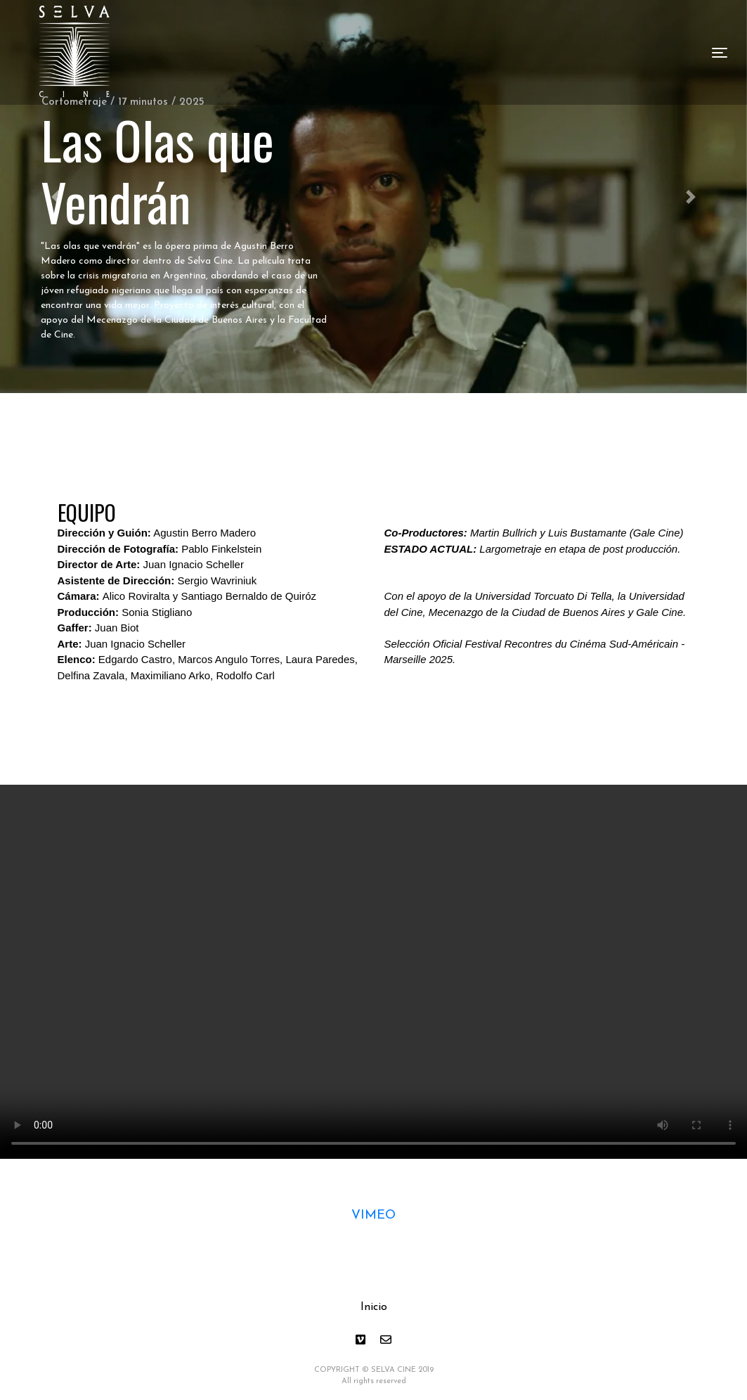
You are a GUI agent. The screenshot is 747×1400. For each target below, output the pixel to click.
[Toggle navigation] (719, 52)
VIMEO (373, 1215)
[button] (691, 196)
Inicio (373, 1307)
